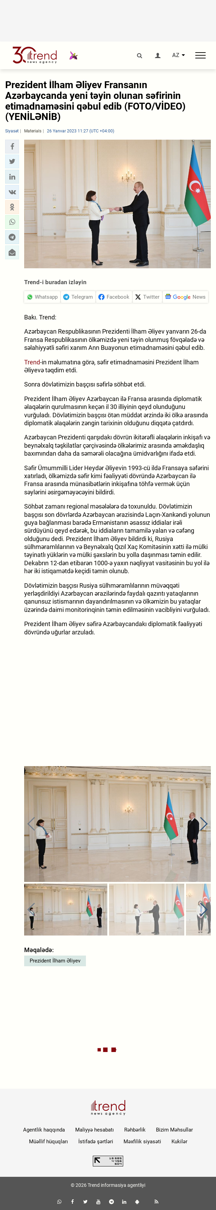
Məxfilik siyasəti (142, 1141)
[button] (12, 146)
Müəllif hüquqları (48, 1141)
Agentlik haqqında (44, 1130)
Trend (32, 362)
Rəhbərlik (135, 1130)
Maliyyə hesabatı (94, 1130)
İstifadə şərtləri (95, 1141)
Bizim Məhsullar (174, 1130)
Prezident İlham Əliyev (55, 961)
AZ (175, 55)
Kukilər (179, 1141)
